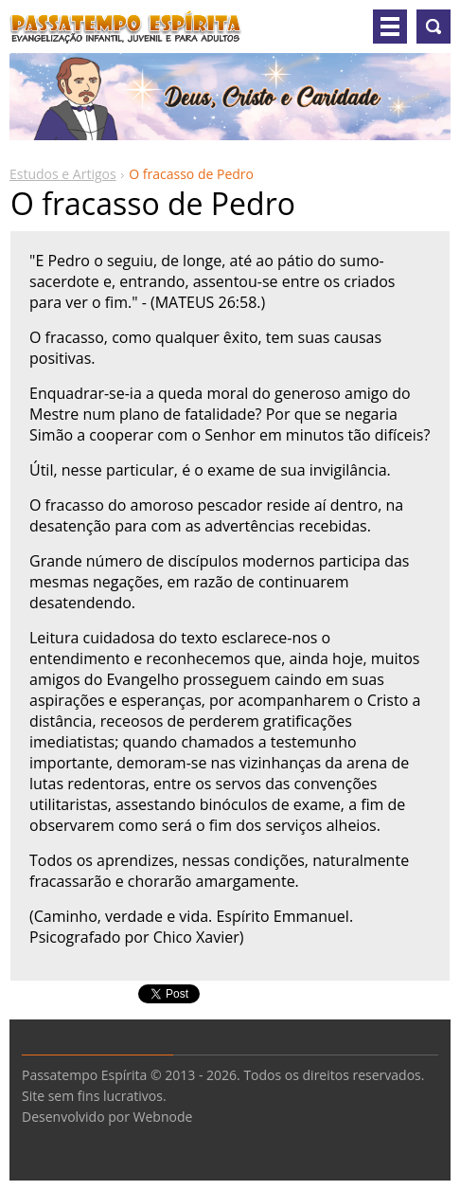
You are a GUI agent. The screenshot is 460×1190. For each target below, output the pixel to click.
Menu (389, 26)
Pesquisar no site (433, 26)
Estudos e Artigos (62, 174)
